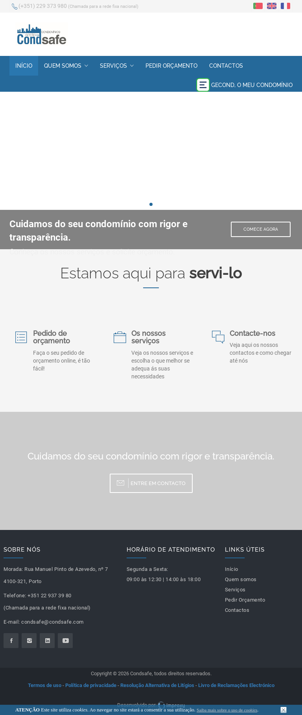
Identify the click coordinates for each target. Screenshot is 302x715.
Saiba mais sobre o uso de (227, 710)
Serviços (117, 66)
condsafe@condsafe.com (52, 622)
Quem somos (66, 66)
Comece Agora (260, 229)
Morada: (13, 569)
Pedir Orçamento (171, 66)
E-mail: (12, 622)
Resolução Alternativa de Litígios (157, 685)
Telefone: (15, 595)
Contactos (226, 66)
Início (23, 66)
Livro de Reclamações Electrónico (236, 685)
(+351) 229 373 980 (75, 6)
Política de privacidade (90, 685)
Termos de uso (44, 685)
